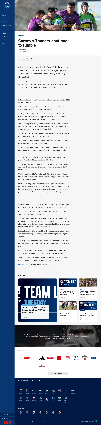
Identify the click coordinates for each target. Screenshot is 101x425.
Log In (5, 418)
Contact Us (42, 421)
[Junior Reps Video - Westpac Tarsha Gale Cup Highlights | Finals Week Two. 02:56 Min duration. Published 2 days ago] (88, 311)
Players (4, 30)
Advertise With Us (49, 421)
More (7, 39)
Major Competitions (6, 24)
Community (5, 33)
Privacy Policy (27, 421)
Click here (21, 264)
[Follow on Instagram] (42, 380)
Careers (33, 421)
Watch (4, 15)
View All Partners (58, 373)
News (4, 12)
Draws (4, 18)
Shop (3, 46)
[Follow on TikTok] (32, 380)
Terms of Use (20, 421)
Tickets (4, 43)
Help (38, 421)
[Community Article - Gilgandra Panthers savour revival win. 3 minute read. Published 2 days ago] (68, 311)
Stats (4, 28)
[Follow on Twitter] (39, 380)
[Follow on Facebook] (35, 380)
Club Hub (5, 36)
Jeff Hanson (22, 50)
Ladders (4, 21)
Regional (21, 35)
